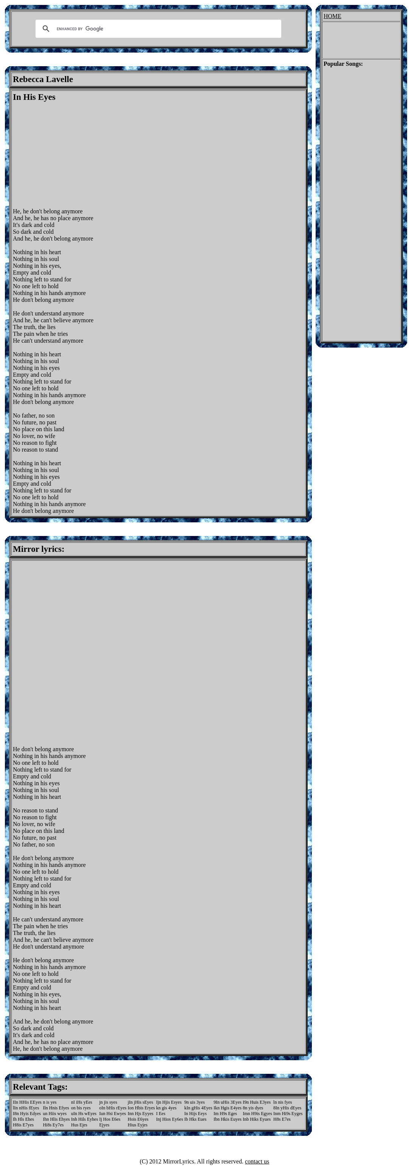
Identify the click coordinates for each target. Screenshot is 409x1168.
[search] (157, 28)
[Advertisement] (76, 155)
